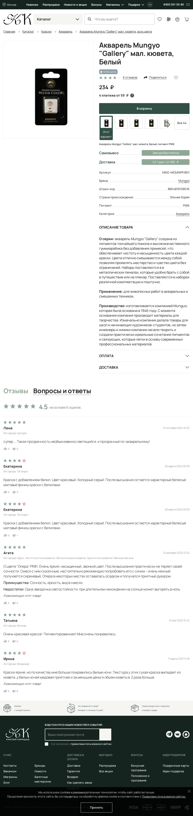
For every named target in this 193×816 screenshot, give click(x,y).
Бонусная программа (138, 768)
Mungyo (184, 181)
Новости (40, 771)
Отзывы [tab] (15, 391)
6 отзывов (130, 77)
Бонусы (96, 5)
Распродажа (51, 5)
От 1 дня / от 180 (160, 162)
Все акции (106, 771)
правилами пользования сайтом (91, 744)
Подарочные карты (176, 766)
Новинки (32, 5)
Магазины (113, 5)
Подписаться (105, 735)
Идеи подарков (173, 771)
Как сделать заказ (79, 782)
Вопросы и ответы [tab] (62, 391)
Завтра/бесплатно (165, 153)
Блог (6, 782)
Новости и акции (75, 5)
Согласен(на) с (81, 744)
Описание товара (116, 227)
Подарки (134, 5)
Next (165, 125)
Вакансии (10, 771)
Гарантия (73, 771)
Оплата (106, 355)
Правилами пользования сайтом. (164, 796)
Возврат (72, 777)
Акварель (183, 214)
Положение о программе (140, 778)
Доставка (108, 367)
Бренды (40, 766)
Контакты (10, 766)
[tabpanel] (96, 547)
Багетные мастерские (43, 779)
